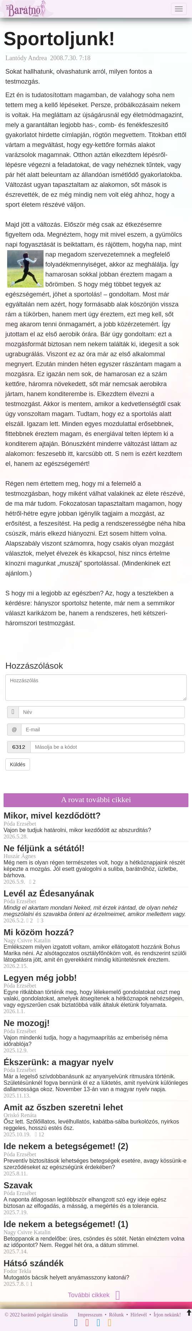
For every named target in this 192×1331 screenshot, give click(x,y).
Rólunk (116, 1314)
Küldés (17, 764)
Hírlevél (139, 1314)
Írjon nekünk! (167, 1314)
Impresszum (90, 1314)
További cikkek (96, 1295)
